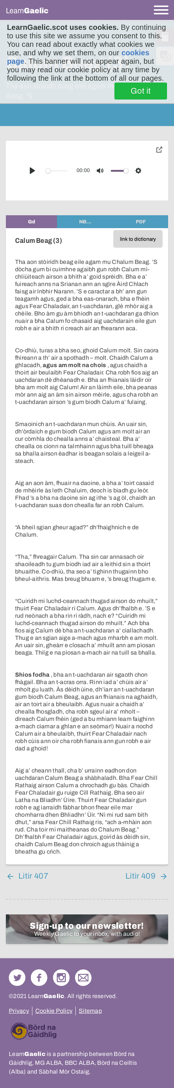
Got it (141, 91)
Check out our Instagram (61, 977)
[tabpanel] (87, 546)
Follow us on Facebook (39, 977)
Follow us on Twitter (17, 977)
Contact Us (83, 977)
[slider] (57, 170)
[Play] (32, 170)
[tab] (31, 221)
